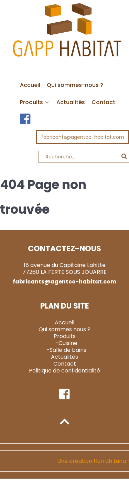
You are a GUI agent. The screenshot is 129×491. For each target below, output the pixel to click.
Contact (64, 364)
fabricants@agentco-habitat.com (82, 137)
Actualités (64, 357)
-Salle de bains (66, 350)
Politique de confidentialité (64, 371)
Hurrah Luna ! (111, 461)
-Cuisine (66, 343)
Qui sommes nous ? (64, 329)
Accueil (64, 322)
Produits (65, 336)
